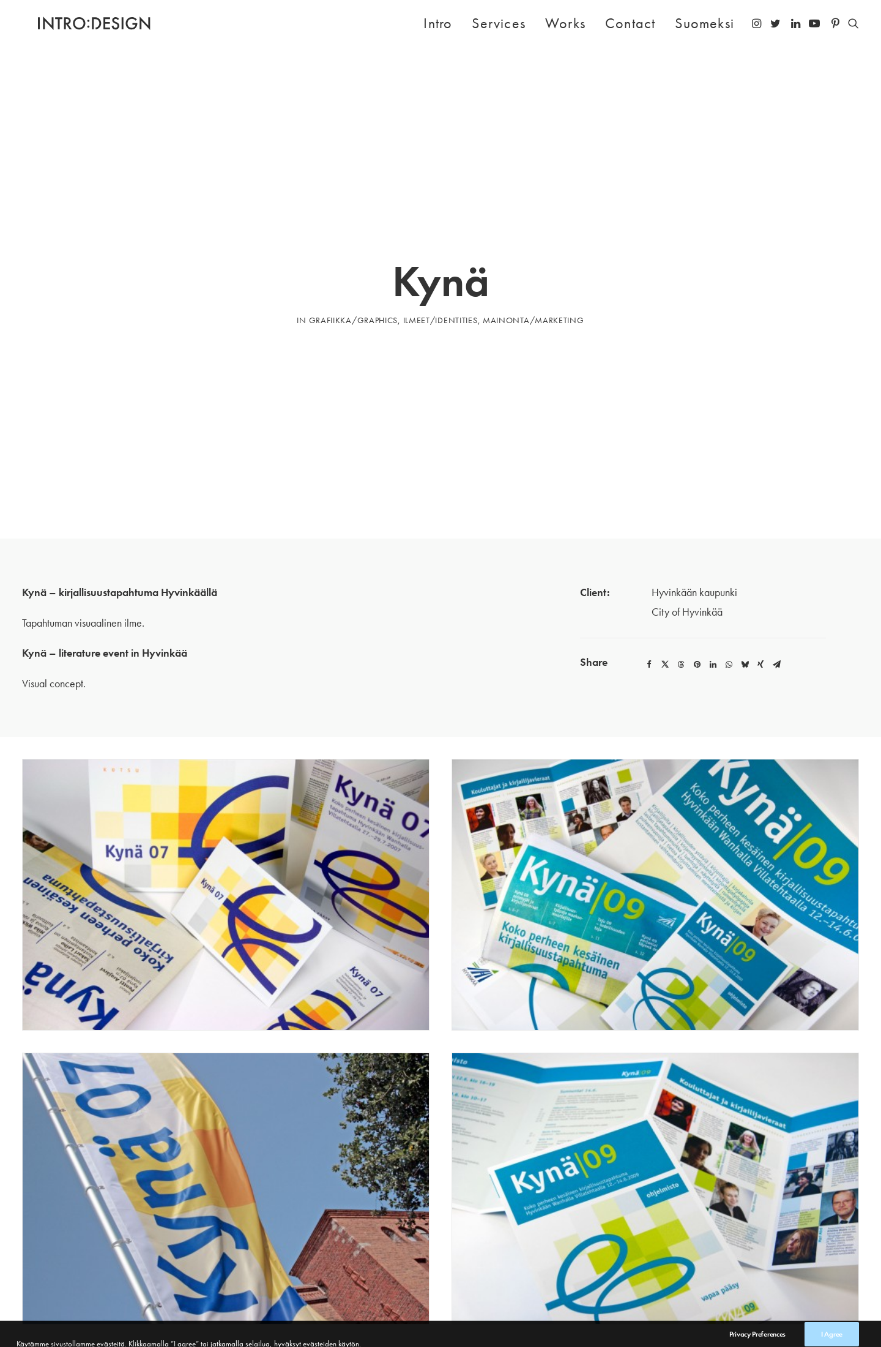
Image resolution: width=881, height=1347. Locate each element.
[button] (757, 23)
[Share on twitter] (665, 588)
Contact (630, 22)
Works (565, 22)
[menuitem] (438, 23)
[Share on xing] (760, 588)
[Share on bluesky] (744, 588)
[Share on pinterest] (697, 588)
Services (499, 22)
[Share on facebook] (649, 588)
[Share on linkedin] (712, 588)
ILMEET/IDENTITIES (440, 281)
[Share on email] (776, 588)
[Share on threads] (681, 588)
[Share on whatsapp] (728, 588)
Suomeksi (704, 22)
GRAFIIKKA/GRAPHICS (353, 281)
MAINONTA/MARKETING (533, 281)
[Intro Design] (78, 23)
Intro (437, 22)
